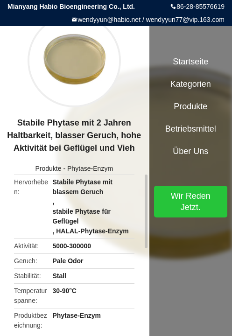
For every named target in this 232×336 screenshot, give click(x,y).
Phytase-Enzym (90, 168)
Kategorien (190, 84)
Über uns (190, 151)
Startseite (190, 61)
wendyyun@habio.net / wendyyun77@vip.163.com (151, 19)
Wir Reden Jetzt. (191, 201)
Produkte (48, 168)
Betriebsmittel (190, 128)
